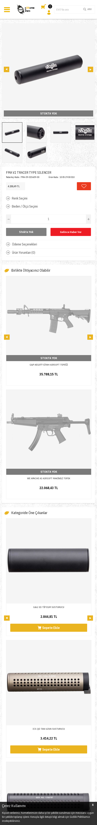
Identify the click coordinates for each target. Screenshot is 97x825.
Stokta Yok (26, 232)
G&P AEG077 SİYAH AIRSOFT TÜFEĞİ (49, 364)
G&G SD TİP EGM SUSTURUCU (48, 493)
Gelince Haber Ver (71, 232)
